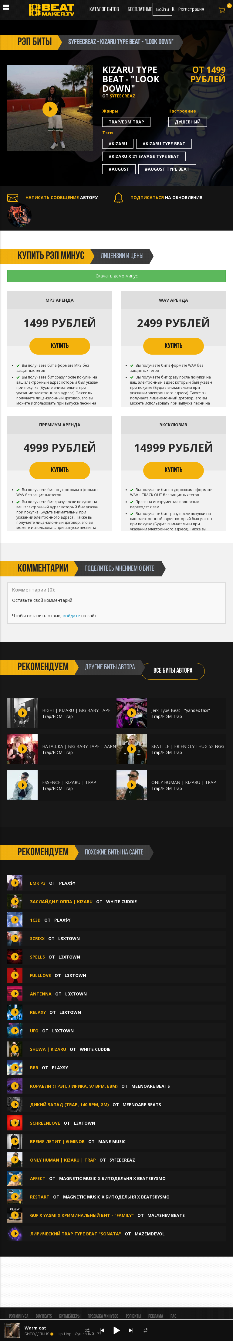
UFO (34, 1031)
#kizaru (118, 143)
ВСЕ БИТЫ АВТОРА (173, 670)
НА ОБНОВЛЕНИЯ (158, 197)
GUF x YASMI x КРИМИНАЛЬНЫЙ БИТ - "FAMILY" (82, 1215)
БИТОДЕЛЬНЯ (37, 1334)
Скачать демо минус (117, 276)
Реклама (155, 1316)
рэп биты (35, 42)
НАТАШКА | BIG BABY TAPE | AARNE (80, 746)
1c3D (35, 920)
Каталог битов (104, 10)
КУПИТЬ (60, 346)
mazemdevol (150, 1234)
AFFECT (38, 1178)
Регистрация (191, 9)
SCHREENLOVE (45, 1123)
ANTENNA (41, 994)
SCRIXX (37, 938)
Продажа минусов (103, 1316)
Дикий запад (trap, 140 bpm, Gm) (69, 1104)
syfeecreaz (122, 96)
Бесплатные (140, 10)
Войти (162, 9)
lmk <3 (38, 883)
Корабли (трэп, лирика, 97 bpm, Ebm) (74, 1086)
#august (119, 169)
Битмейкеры (69, 1316)
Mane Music (112, 1141)
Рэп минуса (19, 1316)
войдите (71, 615)
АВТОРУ (52, 197)
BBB (34, 1068)
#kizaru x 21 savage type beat (144, 156)
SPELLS (37, 957)
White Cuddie (121, 901)
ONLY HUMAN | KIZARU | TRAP (183, 782)
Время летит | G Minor (57, 1141)
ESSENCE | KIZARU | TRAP (69, 782)
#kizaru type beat (164, 143)
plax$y (67, 883)
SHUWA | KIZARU (48, 1049)
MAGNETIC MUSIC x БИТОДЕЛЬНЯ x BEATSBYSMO (112, 1178)
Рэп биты (133, 1316)
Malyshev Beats (166, 1215)
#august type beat (167, 169)
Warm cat (35, 1328)
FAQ (173, 1316)
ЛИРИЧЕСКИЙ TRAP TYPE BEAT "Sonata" (75, 1234)
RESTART (40, 1197)
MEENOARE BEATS (150, 1086)
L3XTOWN (69, 938)
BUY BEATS (44, 1316)
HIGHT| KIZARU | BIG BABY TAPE (76, 710)
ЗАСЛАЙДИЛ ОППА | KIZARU (61, 901)
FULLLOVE (40, 975)
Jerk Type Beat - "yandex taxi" (180, 710)
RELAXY (38, 1012)
